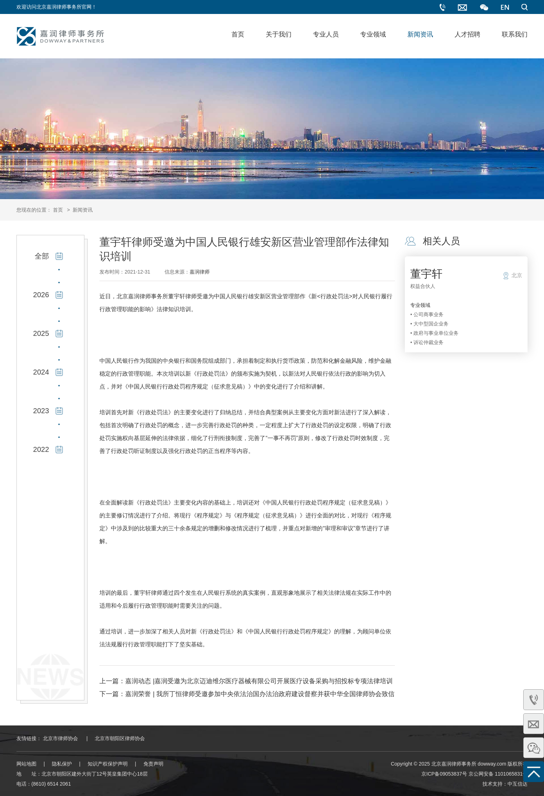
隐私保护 (62, 764)
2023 (41, 411)
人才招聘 (467, 34)
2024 (41, 372)
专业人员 (326, 34)
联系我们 (515, 34)
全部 (42, 256)
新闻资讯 (420, 34)
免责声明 (153, 764)
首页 (237, 34)
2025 (41, 333)
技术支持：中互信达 (505, 784)
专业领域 (373, 34)
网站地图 (26, 764)
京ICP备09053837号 (444, 774)
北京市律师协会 (60, 738)
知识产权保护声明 (108, 764)
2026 (41, 295)
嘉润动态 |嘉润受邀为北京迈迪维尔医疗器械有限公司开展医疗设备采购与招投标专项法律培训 (259, 681)
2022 (41, 449)
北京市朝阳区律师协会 (120, 738)
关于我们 (278, 34)
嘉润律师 (200, 272)
